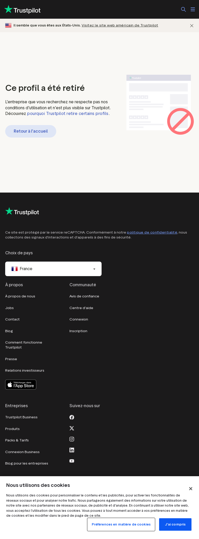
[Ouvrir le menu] (193, 9)
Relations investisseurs (24, 370)
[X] (71, 427)
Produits (12, 429)
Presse (11, 359)
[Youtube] (71, 460)
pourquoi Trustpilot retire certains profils (68, 113)
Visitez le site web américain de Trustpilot (120, 25)
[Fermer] (192, 25)
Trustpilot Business (21, 417)
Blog (9, 331)
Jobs (9, 308)
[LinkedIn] (71, 449)
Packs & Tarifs (17, 440)
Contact (12, 319)
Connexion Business (22, 452)
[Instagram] (71, 438)
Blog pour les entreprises (26, 463)
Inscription (78, 331)
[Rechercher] (183, 9)
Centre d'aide (81, 308)
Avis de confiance (84, 296)
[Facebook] (71, 416)
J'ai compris (175, 524)
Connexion (78, 319)
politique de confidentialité (152, 232)
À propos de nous (20, 296)
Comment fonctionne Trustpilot (23, 345)
